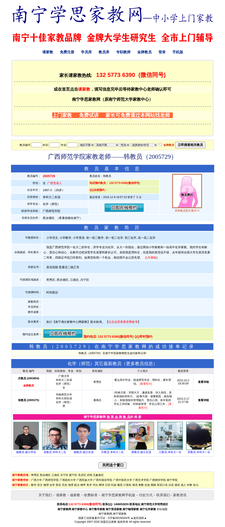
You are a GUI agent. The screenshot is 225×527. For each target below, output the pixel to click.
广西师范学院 (51, 480)
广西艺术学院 (141, 480)
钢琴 (83, 485)
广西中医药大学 (122, 480)
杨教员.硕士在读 (83, 452)
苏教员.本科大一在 (199, 452)
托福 (113, 485)
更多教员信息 (139, 363)
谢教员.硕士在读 (141, 452)
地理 (70, 485)
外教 (189, 485)
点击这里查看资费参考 (123, 322)
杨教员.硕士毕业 (26, 452)
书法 (95, 485)
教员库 (104, 52)
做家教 (75, 495)
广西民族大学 (84, 480)
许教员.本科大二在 (112, 452)
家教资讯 (180, 495)
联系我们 (163, 495)
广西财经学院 (158, 480)
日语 (107, 485)
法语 (171, 485)
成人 (183, 485)
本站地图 (162, 509)
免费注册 (67, 52)
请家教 (47, 52)
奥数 (141, 485)
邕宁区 (73, 475)
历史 (64, 485)
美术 (89, 485)
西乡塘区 (45, 475)
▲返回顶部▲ (138, 518)
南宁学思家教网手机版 (118, 495)
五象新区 (98, 475)
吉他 (147, 485)
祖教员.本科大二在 (55, 452)
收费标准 (90, 495)
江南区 (56, 475)
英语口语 (162, 485)
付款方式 (146, 495)
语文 (40, 485)
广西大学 (36, 480)
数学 (33, 485)
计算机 (127, 485)
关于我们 (45, 495)
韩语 (135, 485)
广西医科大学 (68, 480)
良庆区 (82, 475)
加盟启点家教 (108, 521)
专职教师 (123, 52)
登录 (162, 52)
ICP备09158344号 (119, 518)
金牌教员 (144, 52)
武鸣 (89, 475)
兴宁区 (64, 475)
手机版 (177, 52)
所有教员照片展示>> (187, 210)
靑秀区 (35, 475)
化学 (52, 485)
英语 (58, 485)
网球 (101, 485)
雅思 (120, 485)
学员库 (86, 52)
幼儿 (195, 485)
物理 (46, 485)
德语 (177, 485)
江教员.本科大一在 (170, 452)
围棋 (153, 485)
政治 (76, 485)
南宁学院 (172, 480)
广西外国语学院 (102, 480)
